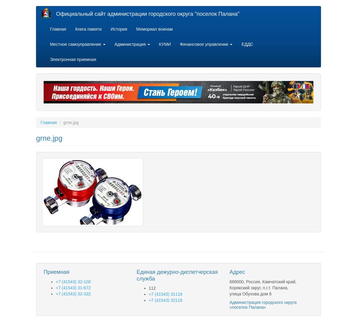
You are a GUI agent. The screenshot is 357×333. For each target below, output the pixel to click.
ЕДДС (247, 44)
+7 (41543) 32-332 (73, 293)
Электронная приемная (73, 59)
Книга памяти (88, 29)
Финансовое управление (206, 44)
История (119, 29)
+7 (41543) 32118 (165, 300)
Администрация (132, 44)
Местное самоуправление (77, 44)
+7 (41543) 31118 (165, 294)
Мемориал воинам (154, 29)
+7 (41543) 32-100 (73, 281)
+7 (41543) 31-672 (73, 287)
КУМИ (165, 44)
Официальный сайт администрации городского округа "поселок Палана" (147, 14)
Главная (58, 29)
